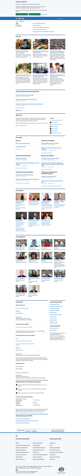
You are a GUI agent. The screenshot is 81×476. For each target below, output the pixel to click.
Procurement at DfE (54, 328)
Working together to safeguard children (50, 143)
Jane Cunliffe (44, 248)
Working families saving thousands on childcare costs (40, 52)
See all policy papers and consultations (22, 183)
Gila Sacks (43, 260)
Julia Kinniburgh (19, 260)
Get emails (19, 110)
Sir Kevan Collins (57, 260)
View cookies (44, 14)
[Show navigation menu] (59, 18)
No (35, 430)
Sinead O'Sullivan (32, 260)
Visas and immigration (37, 456)
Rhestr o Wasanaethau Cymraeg (22, 467)
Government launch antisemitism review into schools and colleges (57, 52)
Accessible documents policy (56, 306)
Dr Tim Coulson (32, 248)
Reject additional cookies (34, 14)
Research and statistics (55, 449)
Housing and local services (38, 449)
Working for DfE (53, 330)
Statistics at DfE (53, 323)
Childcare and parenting (21, 449)
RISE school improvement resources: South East (26, 99)
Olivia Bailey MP (19, 220)
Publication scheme (54, 335)
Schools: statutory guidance (39, 23)
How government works (55, 456)
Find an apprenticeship (21, 146)
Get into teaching (36, 25)
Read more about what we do (22, 125)
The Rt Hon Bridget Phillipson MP (20, 202)
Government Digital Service (36, 467)
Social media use (61, 339)
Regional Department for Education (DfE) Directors (27, 420)
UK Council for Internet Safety (22, 423)
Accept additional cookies (21, 14)
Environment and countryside (39, 447)
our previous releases (25, 388)
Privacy (20, 466)
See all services (18, 148)
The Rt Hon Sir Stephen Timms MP (59, 202)
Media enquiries (53, 312)
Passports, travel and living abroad (40, 454)
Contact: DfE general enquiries (22, 308)
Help (17, 466)
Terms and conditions (47, 466)
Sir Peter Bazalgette (20, 278)
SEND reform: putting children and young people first (57, 76)
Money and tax (36, 452)
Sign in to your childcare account (23, 143)
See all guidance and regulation (46, 152)
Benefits (17, 443)
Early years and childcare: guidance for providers (43, 31)
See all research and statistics (46, 169)
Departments (52, 443)
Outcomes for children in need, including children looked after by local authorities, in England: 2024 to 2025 (52, 164)
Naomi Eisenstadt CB (58, 278)
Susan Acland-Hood (20, 248)
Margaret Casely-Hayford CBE (34, 279)
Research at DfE (53, 320)
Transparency (53, 454)
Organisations (21, 21)
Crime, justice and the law (21, 454)
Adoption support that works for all (23, 75)
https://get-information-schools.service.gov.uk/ (33, 411)
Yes (29, 430)
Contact (40, 466)
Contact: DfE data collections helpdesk (24, 327)
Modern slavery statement (55, 314)
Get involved (52, 459)
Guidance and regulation (55, 447)
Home (17, 21)
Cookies (24, 466)
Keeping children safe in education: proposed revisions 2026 (40, 76)
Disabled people (19, 456)
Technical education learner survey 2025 (25, 95)
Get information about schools (39, 29)
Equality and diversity (54, 310)
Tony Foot (56, 248)
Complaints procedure (55, 308)
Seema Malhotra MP (45, 220)
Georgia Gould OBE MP (34, 201)
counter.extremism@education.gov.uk (24, 340)
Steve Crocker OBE (45, 278)
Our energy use (53, 316)
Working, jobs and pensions (38, 459)
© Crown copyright (61, 472)
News (51, 445)
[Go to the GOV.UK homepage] (20, 18)
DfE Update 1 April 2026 (21, 158)
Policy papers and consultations (56, 452)
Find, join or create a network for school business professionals (29, 104)
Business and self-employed (21, 447)
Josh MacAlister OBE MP (34, 220)
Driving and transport (20, 459)
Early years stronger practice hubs (48, 176)
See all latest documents (20, 107)
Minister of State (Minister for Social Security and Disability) (59, 206)
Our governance (53, 318)
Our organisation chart (55, 304)
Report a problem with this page (57, 430)
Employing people (36, 445)
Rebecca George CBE (20, 293)
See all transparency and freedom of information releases (51, 185)
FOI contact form (36, 399)
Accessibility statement (32, 466)
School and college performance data (41, 27)
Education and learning (37, 443)
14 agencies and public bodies (41, 123)
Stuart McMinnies (32, 293)
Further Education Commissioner (23, 418)
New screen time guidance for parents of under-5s (22, 52)
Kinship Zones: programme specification (24, 174)
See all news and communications (22, 167)
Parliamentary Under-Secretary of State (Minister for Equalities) (21, 229)
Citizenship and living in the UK (22, 452)
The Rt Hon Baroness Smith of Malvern (45, 202)
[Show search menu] (63, 18)
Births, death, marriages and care (23, 445)
